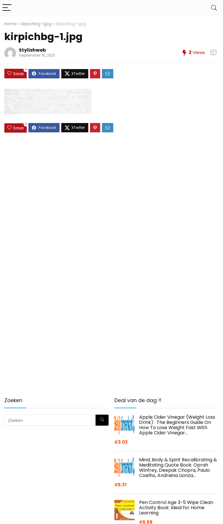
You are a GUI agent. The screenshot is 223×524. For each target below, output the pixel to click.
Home (10, 24)
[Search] (214, 8)
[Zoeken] (102, 420)
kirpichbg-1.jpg (36, 24)
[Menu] (7, 8)
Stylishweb (32, 50)
